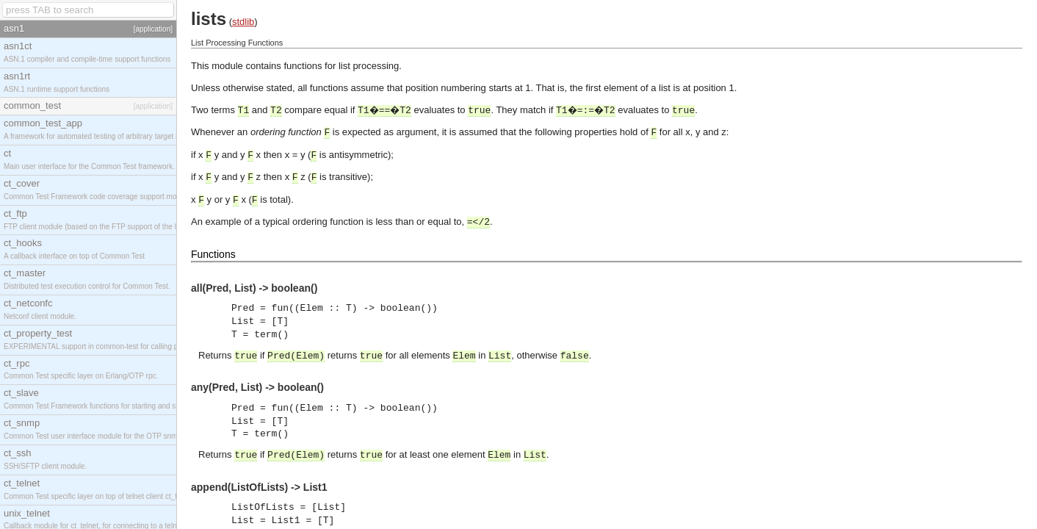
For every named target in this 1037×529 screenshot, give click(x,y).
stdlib (243, 21)
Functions (213, 254)
